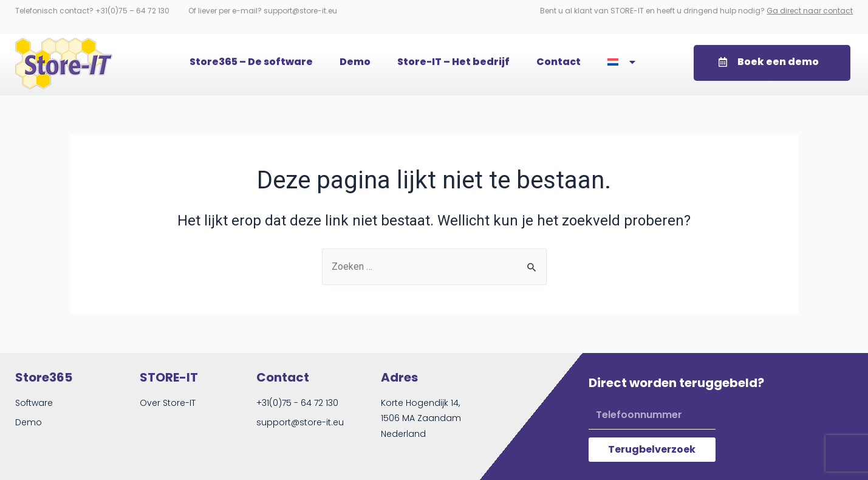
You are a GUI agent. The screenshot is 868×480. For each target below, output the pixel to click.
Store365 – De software (251, 62)
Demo (355, 62)
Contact (558, 62)
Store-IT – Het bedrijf (453, 62)
